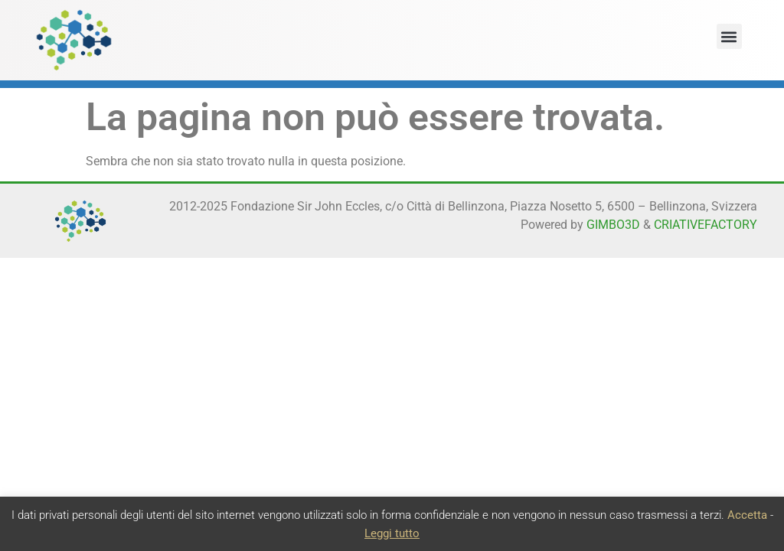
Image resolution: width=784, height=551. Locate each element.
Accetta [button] (747, 515)
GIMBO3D (613, 224)
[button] (729, 36)
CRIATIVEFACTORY (705, 224)
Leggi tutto (392, 533)
